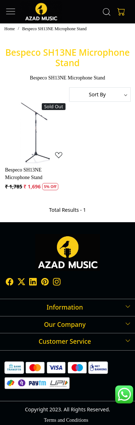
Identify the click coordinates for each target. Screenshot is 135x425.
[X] (21, 283)
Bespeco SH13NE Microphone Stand (23, 173)
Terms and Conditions (66, 420)
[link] (106, 12)
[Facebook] (9, 283)
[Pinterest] (45, 283)
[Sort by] (100, 94)
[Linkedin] (33, 283)
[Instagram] (56, 283)
